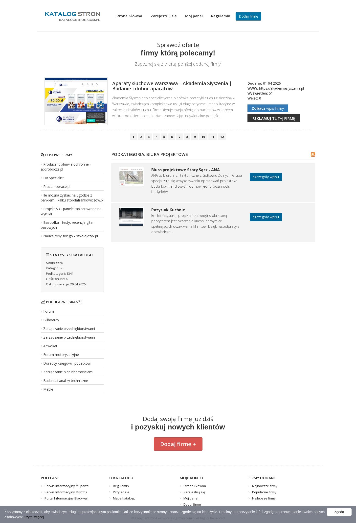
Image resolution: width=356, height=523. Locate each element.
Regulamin (220, 15)
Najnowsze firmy (264, 486)
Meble (48, 389)
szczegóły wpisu (266, 176)
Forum (48, 311)
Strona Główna (128, 15)
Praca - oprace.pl (56, 186)
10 (203, 136)
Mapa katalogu (124, 498)
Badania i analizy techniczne (65, 380)
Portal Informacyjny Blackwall (66, 498)
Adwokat (50, 346)
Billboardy (51, 320)
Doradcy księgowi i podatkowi (67, 363)
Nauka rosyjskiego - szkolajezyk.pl (70, 236)
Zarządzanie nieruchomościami (68, 372)
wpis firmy (268, 108)
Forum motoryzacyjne (61, 354)
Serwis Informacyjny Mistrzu (65, 492)
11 (212, 136)
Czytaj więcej (34, 517)
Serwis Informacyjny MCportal (66, 486)
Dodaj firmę (248, 16)
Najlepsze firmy (264, 498)
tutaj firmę (273, 118)
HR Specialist (53, 177)
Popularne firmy (264, 492)
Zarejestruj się (164, 15)
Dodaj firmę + (178, 444)
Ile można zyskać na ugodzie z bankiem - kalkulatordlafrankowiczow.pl (72, 197)
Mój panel (194, 15)
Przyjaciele (121, 492)
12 (222, 136)
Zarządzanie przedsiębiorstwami (69, 328)
